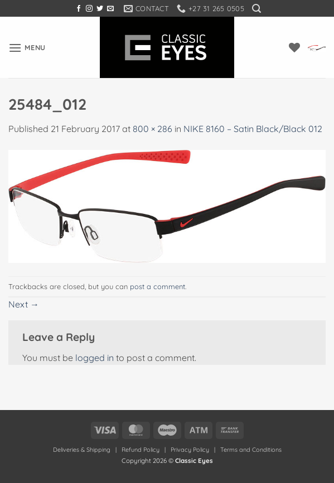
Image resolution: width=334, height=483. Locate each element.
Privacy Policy (190, 449)
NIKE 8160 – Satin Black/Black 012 (252, 128)
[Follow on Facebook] (78, 9)
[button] (256, 9)
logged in (94, 357)
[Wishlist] (294, 47)
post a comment (157, 286)
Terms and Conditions (251, 449)
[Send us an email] (110, 9)
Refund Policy (140, 449)
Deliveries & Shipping (82, 449)
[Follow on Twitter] (99, 9)
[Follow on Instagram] (89, 9)
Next (23, 304)
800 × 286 (152, 128)
